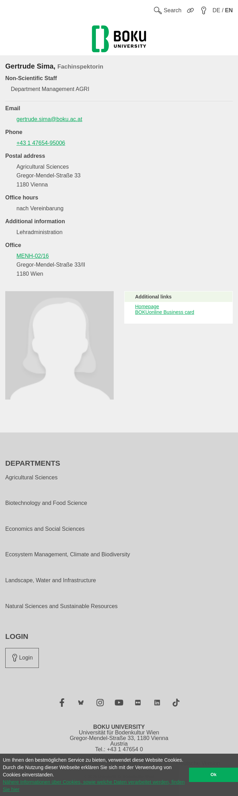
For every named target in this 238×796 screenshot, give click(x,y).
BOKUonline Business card (164, 312)
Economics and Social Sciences (45, 529)
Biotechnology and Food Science (46, 503)
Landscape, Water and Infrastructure (50, 580)
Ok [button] (214, 774)
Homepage (147, 306)
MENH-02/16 (32, 256)
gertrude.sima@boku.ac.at (49, 119)
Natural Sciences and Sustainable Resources (61, 606)
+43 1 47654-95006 (40, 143)
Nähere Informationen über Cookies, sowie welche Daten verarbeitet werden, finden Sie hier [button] (94, 785)
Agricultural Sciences (31, 477)
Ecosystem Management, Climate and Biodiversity (67, 554)
